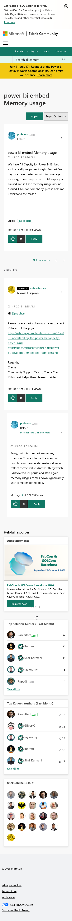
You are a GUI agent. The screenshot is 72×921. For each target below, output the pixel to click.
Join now (9, 22)
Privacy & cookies (12, 885)
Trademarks (8, 897)
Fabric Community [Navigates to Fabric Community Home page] (43, 33)
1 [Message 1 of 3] (19, 229)
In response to (35, 432)
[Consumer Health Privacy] (36, 910)
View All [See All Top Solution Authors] (13, 689)
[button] (34, 116)
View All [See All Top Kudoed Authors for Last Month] (13, 769)
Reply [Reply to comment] (34, 398)
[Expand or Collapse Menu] (5, 43)
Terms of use (9, 891)
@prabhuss (19, 313)
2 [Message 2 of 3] (19, 388)
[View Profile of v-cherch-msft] (38, 288)
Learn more (44, 75)
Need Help (25, 220)
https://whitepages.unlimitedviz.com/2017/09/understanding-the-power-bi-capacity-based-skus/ (36, 338)
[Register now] (20, 603)
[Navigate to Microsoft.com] (13, 33)
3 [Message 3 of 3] (22, 495)
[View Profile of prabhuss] (22, 134)
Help (46, 51)
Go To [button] (59, 51)
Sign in (34, 51)
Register (19, 51)
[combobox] (40, 59)
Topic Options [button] (55, 116)
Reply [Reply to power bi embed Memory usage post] (34, 238)
